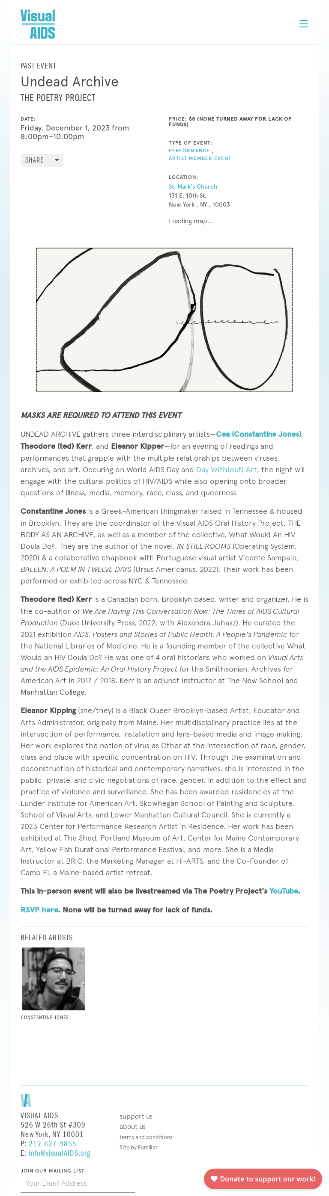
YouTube (283, 891)
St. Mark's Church (193, 186)
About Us (133, 1126)
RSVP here (39, 910)
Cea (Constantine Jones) (258, 434)
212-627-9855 (53, 1144)
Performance (189, 151)
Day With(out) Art (226, 469)
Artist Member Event (200, 158)
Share (34, 161)
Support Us (136, 1116)
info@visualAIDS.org (59, 1153)
